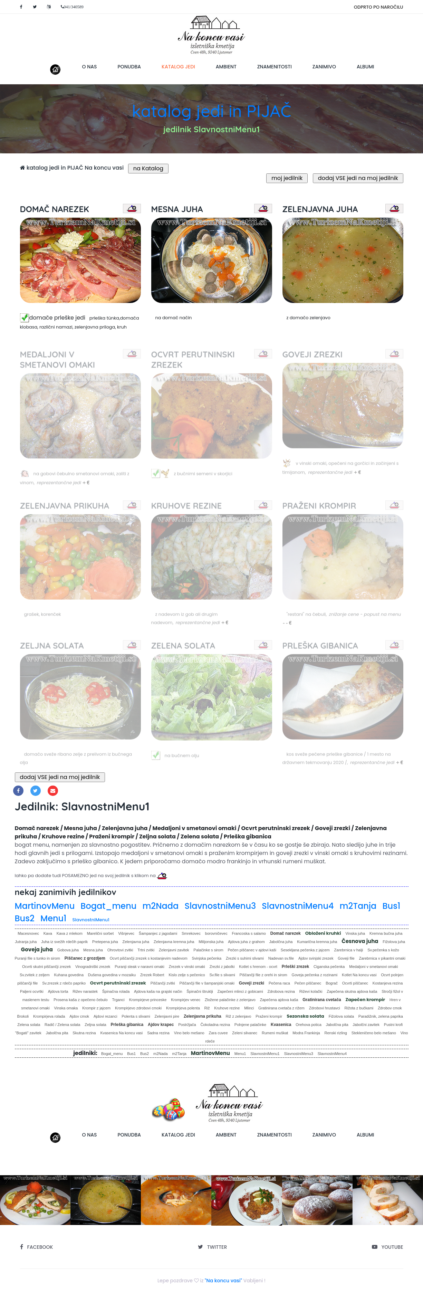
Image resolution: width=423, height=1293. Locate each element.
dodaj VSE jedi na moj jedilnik (358, 178)
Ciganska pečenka (329, 966)
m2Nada (160, 906)
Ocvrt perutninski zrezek (118, 983)
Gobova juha (68, 950)
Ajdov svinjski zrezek (315, 958)
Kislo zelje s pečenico (187, 975)
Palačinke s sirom (208, 950)
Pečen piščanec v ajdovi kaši (252, 950)
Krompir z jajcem (96, 1008)
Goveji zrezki (251, 983)
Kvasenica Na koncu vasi (121, 1033)
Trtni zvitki (145, 950)
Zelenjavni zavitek (174, 950)
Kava (48, 933)
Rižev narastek (85, 991)
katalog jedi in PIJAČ (211, 111)
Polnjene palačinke (250, 1025)
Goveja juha (37, 949)
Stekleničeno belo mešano (374, 1033)
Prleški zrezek (295, 966)
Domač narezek (285, 933)
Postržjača (187, 1025)
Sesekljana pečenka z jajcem (305, 950)
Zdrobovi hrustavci (324, 1008)
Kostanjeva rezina (388, 983)
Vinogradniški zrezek (92, 966)
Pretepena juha (105, 942)
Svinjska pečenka (206, 958)
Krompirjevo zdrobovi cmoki (138, 1008)
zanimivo (324, 66)
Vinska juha (355, 933)
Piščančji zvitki (163, 983)
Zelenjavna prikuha (202, 1016)
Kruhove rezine (227, 1008)
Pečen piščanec (308, 983)
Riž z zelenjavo (238, 1016)
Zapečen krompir (365, 999)
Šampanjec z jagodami (158, 933)
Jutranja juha (26, 942)
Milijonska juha (211, 942)
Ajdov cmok (79, 1016)
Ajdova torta (58, 991)
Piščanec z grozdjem (85, 958)
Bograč (332, 983)
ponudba (129, 66)
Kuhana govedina (69, 975)
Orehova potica (308, 1025)
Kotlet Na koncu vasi (359, 975)
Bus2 (25, 918)
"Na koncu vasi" (223, 1280)
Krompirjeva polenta (183, 1008)
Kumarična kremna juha (317, 942)
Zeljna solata (95, 1025)
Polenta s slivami (136, 1016)
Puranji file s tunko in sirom (37, 958)
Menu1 (53, 918)
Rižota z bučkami (359, 1008)
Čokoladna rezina (215, 1025)
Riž (207, 1008)
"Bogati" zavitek (28, 1033)
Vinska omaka (66, 1008)
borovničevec (216, 933)
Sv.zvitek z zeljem (35, 975)
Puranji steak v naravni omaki (139, 966)
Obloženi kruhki (323, 933)
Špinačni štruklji (199, 991)
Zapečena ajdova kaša (279, 1000)
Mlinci (249, 1008)
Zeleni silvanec (244, 1033)
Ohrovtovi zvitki (120, 950)
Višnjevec (126, 933)
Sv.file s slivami (222, 975)
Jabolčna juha (280, 942)
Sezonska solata (305, 1016)
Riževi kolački (311, 991)
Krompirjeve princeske (148, 1000)
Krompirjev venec (185, 1000)
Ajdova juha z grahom (246, 942)
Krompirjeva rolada (49, 1016)
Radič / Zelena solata (62, 1025)
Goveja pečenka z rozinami (315, 975)
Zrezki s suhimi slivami (245, 958)
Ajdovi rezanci (105, 1016)
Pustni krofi (393, 1025)
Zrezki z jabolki (222, 966)
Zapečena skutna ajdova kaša (352, 991)
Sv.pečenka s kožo (383, 950)
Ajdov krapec (161, 1024)
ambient (226, 66)
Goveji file (346, 958)
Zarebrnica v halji (348, 950)
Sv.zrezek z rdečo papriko (64, 983)
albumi (365, 66)
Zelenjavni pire (167, 1016)
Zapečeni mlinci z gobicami (240, 991)
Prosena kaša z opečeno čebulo (81, 1000)
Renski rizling (336, 1033)
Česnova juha (360, 941)
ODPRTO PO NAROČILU (378, 7)
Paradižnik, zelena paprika (380, 1016)
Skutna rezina (84, 1033)
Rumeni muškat (275, 1033)
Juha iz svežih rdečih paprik (64, 942)
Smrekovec (191, 933)
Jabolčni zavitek (366, 1025)
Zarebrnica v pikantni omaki (382, 958)
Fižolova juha (394, 942)
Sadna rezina (158, 1033)
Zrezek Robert (152, 975)
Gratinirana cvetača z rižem (281, 1008)
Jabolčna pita (337, 1025)
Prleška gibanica (126, 1024)
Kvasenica (281, 1024)
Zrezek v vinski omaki (187, 966)
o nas (89, 66)
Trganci (118, 1000)
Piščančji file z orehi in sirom (263, 975)
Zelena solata (28, 1025)
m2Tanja (358, 906)
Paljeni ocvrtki (32, 991)
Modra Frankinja (306, 1033)
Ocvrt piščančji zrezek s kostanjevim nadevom (149, 958)
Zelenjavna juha (136, 942)
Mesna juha (93, 950)
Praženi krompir (269, 1016)
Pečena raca (279, 983)
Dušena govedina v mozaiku (112, 975)
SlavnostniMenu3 (220, 906)
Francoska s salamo (249, 933)
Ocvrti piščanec (355, 983)
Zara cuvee (218, 1033)
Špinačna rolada (116, 991)
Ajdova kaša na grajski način (158, 991)
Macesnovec (28, 933)
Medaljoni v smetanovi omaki (373, 966)
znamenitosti (274, 66)
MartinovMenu (45, 906)
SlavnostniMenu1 (91, 920)
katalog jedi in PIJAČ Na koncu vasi (72, 168)
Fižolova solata (341, 1016)
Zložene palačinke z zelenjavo (230, 1000)
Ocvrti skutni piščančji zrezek (46, 966)
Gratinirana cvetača (321, 999)
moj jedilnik (287, 178)
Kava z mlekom (70, 933)
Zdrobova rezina (281, 991)
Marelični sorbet (100, 933)
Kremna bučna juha (385, 933)
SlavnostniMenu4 (298, 906)
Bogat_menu (108, 906)
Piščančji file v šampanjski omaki (206, 983)
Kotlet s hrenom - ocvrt (258, 966)
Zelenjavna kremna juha (174, 942)
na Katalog (148, 168)
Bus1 (391, 906)
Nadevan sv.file (281, 958)
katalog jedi (183, 66)
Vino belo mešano (189, 1033)
